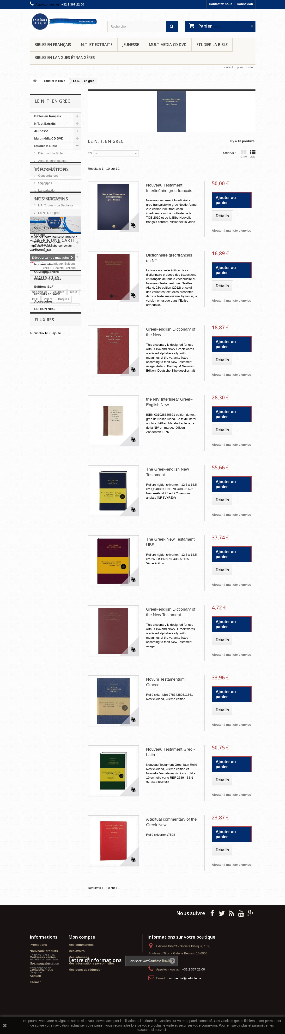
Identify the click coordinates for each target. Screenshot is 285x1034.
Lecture (62, 587)
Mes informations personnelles (91, 963)
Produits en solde (47, 294)
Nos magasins (51, 365)
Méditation (40, 515)
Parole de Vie (42, 523)
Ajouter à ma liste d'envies (231, 230)
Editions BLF (44, 286)
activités (66, 580)
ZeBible (58, 501)
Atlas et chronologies (52, 161)
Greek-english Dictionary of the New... (170, 332)
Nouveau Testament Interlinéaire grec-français (169, 188)
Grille (244, 153)
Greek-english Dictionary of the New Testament (170, 612)
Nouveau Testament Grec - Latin (170, 752)
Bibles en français (53, 44)
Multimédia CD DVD (168, 44)
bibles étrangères (64, 559)
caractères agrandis (47, 537)
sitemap (36, 982)
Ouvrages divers (46, 272)
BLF (35, 508)
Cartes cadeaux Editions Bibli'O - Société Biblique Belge (59, 473)
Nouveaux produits (44, 951)
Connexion (245, 4)
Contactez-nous (220, 4)
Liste (252, 153)
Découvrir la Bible (50, 153)
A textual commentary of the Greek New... (171, 822)
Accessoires (43, 301)
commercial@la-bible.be (184, 978)
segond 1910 (41, 587)
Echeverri (39, 544)
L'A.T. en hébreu (49, 198)
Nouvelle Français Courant (52, 551)
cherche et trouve (45, 530)
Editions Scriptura (47, 279)
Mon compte (81, 937)
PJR (55, 544)
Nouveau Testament (47, 566)
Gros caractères (65, 515)
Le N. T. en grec (48, 213)
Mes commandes (81, 944)
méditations (60, 573)
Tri (90, 153)
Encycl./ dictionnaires (52, 168)
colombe (63, 523)
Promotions (38, 944)
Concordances (47, 175)
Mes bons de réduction (85, 969)
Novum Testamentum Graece (165, 682)
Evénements (43, 257)
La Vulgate (45, 220)
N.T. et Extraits (97, 44)
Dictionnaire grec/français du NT (169, 258)
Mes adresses (78, 957)
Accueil (43, 340)
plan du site (245, 67)
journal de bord (43, 580)
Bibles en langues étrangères (65, 57)
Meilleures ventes (43, 957)
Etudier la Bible (212, 44)
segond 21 (40, 501)
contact (228, 67)
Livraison (44, 347)
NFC (66, 544)
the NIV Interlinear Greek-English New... (169, 402)
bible (73, 501)
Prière (48, 508)
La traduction (46, 190)
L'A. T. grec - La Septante (55, 205)
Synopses (44, 183)
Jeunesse (130, 44)
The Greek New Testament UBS (170, 542)
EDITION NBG (44, 309)
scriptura (39, 559)
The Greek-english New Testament (167, 472)
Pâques (63, 508)
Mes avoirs (76, 951)
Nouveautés (43, 264)
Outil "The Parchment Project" (50, 231)
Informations (52, 327)
